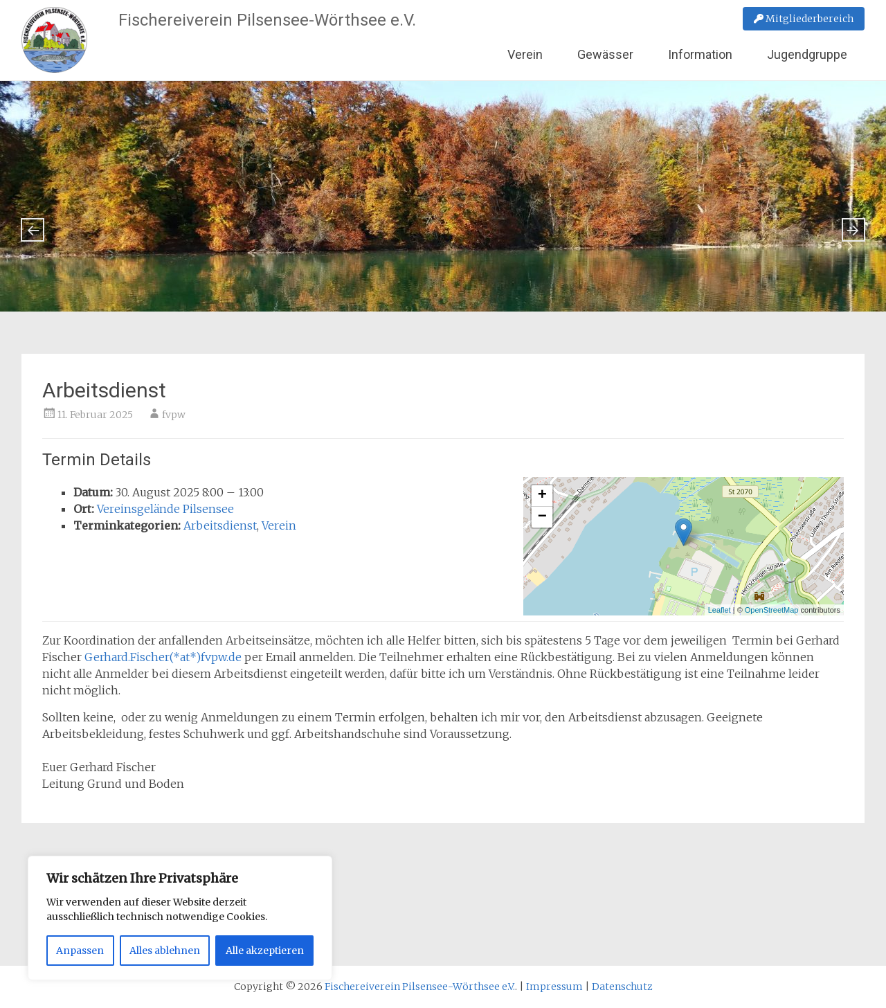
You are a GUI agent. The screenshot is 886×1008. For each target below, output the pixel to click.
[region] (180, 918)
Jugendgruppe (807, 54)
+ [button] (542, 495)
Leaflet (719, 610)
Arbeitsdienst (220, 525)
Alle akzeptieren (265, 950)
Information (700, 54)
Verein (525, 54)
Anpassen (80, 950)
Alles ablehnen (164, 950)
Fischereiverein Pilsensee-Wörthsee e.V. (267, 20)
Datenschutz (622, 986)
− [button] (542, 517)
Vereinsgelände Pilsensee (165, 509)
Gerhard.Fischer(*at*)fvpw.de (163, 657)
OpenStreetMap (772, 610)
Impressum (554, 986)
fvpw (174, 414)
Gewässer (605, 54)
